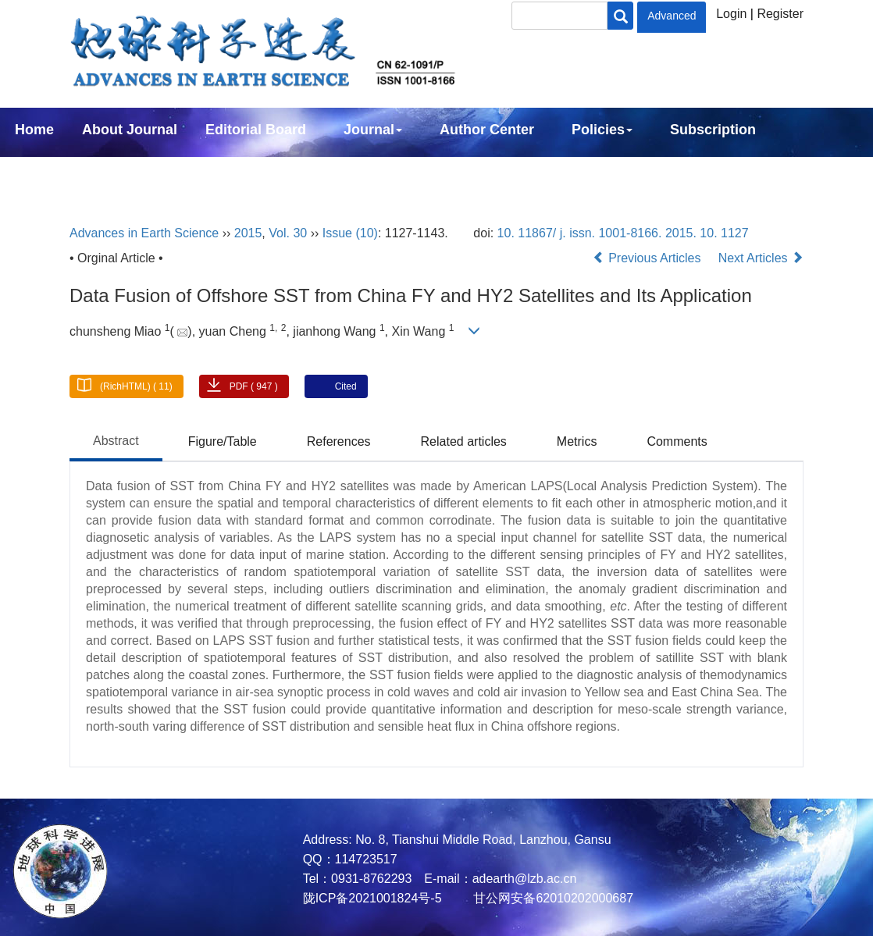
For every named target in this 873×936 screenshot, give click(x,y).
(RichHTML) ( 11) (136, 386)
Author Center (487, 129)
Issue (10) (350, 233)
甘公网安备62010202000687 (551, 898)
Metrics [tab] (577, 441)
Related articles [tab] (464, 441)
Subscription (713, 129)
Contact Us (52, 172)
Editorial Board (255, 129)
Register (780, 13)
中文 (131, 172)
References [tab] (339, 441)
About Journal (129, 129)
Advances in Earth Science (144, 233)
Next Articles (761, 258)
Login (731, 13)
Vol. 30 (288, 233)
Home (34, 129)
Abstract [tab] (116, 440)
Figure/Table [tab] (222, 441)
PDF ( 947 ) (254, 386)
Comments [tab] (677, 441)
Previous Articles (648, 258)
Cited (346, 386)
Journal (373, 129)
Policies (602, 129)
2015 (248, 233)
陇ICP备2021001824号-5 (372, 898)
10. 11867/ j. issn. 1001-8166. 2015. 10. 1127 (623, 233)
